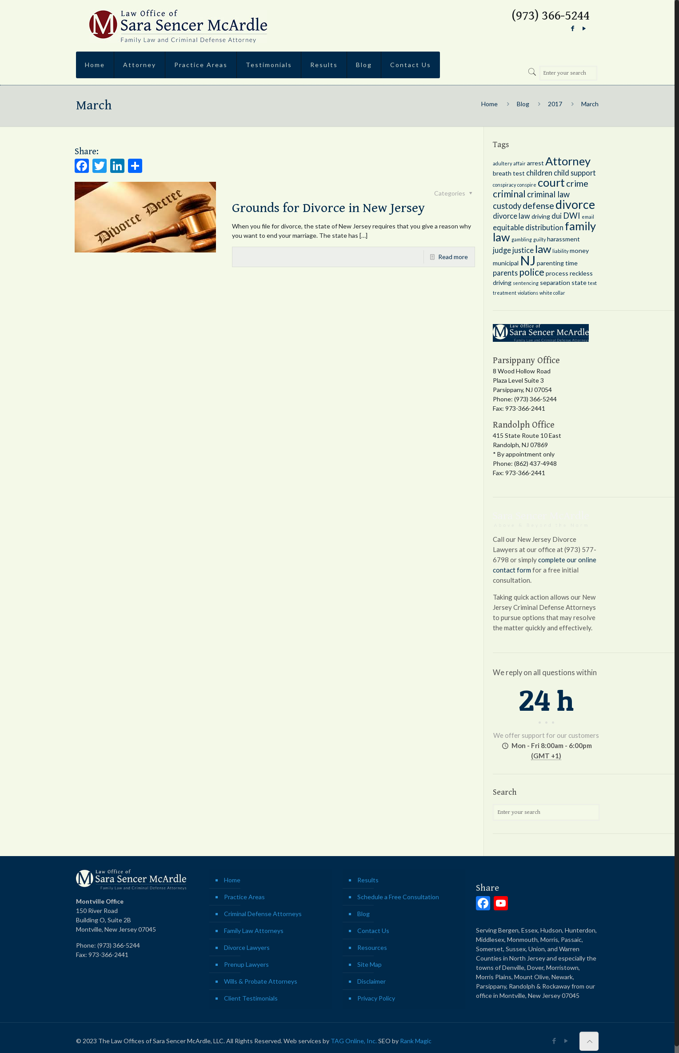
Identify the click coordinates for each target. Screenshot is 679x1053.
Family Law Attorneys (254, 930)
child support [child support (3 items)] (575, 172)
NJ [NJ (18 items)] (527, 260)
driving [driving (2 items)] (540, 216)
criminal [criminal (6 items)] (509, 194)
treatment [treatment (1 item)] (504, 293)
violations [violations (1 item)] (528, 293)
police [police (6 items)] (531, 272)
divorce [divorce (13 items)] (575, 204)
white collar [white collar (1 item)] (552, 293)
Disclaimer (371, 981)
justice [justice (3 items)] (523, 250)
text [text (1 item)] (592, 283)
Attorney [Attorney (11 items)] (568, 161)
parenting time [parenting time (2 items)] (557, 263)
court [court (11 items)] (551, 182)
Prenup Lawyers (246, 964)
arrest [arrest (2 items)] (535, 163)
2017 (555, 104)
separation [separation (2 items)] (555, 282)
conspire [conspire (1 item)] (526, 185)
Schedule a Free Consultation (398, 897)
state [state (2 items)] (579, 282)
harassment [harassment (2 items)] (563, 239)
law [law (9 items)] (543, 248)
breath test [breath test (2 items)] (509, 173)
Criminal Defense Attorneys (263, 913)
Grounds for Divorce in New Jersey (328, 208)
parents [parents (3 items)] (505, 272)
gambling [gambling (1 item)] (521, 239)
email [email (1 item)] (588, 217)
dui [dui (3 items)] (556, 216)
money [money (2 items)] (579, 250)
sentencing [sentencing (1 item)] (526, 283)
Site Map (369, 964)
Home (489, 104)
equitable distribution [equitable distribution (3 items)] (528, 227)
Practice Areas (244, 897)
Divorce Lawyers (247, 947)
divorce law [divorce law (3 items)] (511, 216)
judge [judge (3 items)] (502, 250)
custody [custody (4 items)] (507, 206)
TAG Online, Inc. (354, 1041)
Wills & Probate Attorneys (260, 981)
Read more (453, 256)
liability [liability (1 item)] (560, 251)
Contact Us (373, 930)
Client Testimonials (251, 998)
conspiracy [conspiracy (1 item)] (504, 185)
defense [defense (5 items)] (538, 205)
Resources (372, 947)
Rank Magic (415, 1041)
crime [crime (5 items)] (577, 183)
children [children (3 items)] (539, 172)
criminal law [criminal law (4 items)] (548, 194)
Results (368, 880)
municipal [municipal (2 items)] (506, 263)
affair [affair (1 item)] (519, 163)
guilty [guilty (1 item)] (539, 239)
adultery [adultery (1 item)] (502, 163)
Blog (523, 104)
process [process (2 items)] (557, 273)
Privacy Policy (376, 998)
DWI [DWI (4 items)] (571, 215)
